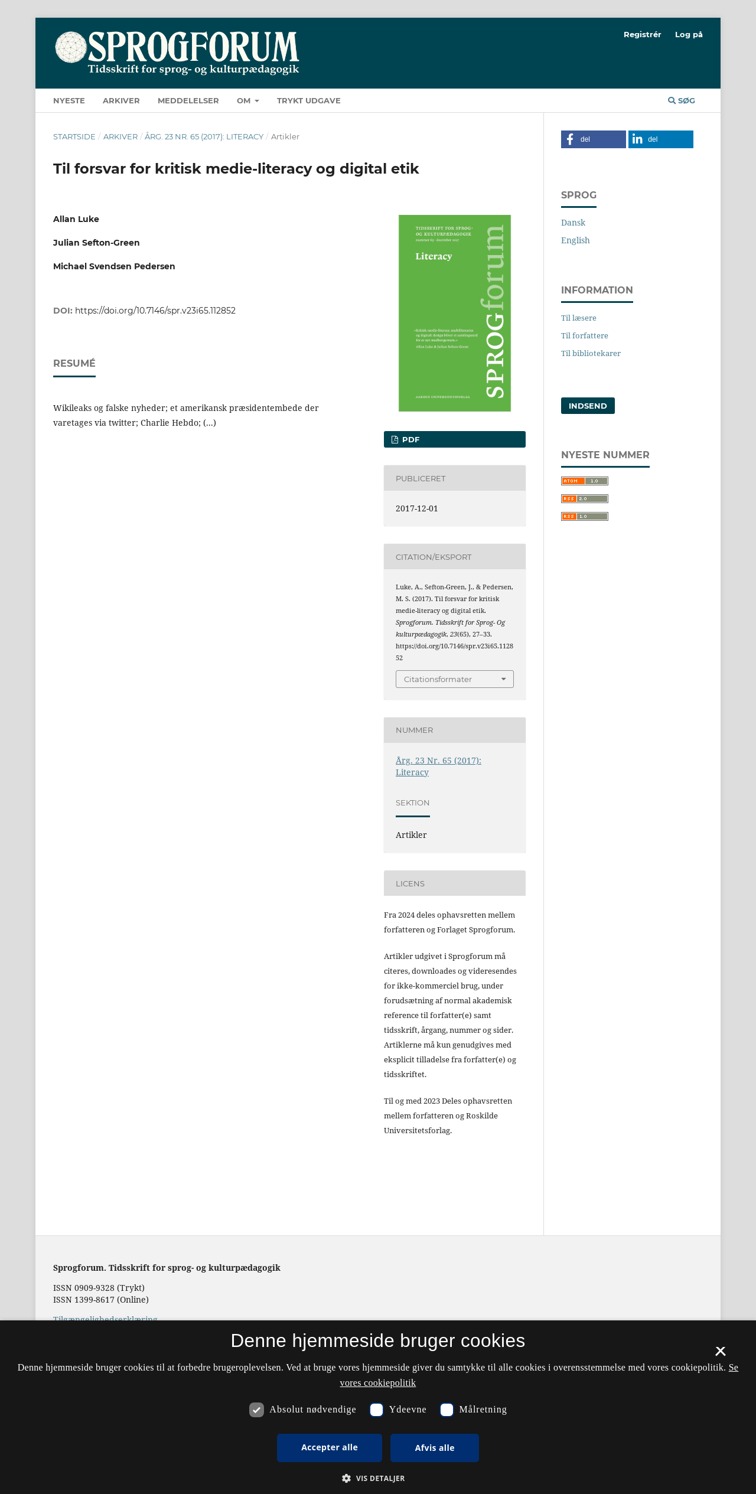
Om (245, 100)
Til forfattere (584, 335)
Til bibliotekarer (591, 353)
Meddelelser (188, 100)
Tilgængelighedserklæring (105, 1319)
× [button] (720, 1355)
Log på (689, 34)
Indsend (588, 405)
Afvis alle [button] (435, 1447)
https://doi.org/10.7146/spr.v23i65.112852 (155, 310)
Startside (74, 136)
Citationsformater (438, 679)
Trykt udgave (309, 100)
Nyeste (69, 100)
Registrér (643, 34)
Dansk (573, 222)
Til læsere (579, 317)
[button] (593, 139)
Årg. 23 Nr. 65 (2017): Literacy (204, 136)
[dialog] (378, 1407)
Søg (681, 100)
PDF (409, 439)
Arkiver (121, 100)
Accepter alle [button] (329, 1447)
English (575, 240)
